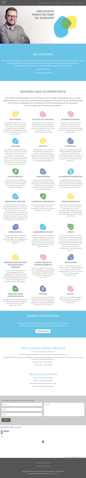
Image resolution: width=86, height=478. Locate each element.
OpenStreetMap (69, 457)
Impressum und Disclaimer (43, 463)
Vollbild (6, 431)
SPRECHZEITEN (69, 3)
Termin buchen (43, 331)
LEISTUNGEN (57, 3)
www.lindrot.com (54, 473)
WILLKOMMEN (44, 3)
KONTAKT (80, 3)
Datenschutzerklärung (43, 466)
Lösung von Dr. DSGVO (81, 457)
